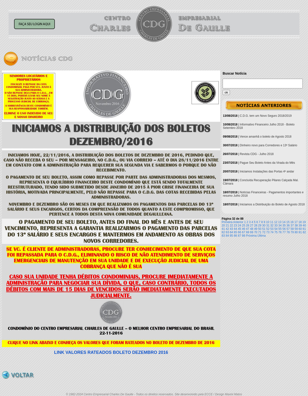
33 (275, 225)
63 (227, 232)
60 (300, 229)
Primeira (227, 222)
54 (275, 229)
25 (243, 225)
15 (288, 222)
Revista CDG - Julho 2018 (257, 154)
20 (223, 225)
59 (296, 229)
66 (239, 232)
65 (235, 232)
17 (296, 222)
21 (227, 225)
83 (223, 235)
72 (263, 232)
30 (263, 225)
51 (263, 229)
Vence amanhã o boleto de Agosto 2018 (266, 136)
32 (271, 225)
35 (284, 225)
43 (231, 229)
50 (259, 229)
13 (279, 222)
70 (255, 232)
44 (235, 229)
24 (239, 225)
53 (271, 229)
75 (275, 232)
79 (292, 232)
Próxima (251, 235)
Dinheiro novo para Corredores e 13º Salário (268, 145)
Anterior (238, 222)
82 (304, 232)
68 (247, 232)
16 (291, 222)
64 (231, 232)
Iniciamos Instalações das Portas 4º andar (267, 171)
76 (280, 232)
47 (247, 229)
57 (288, 229)
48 (251, 229)
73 (267, 232)
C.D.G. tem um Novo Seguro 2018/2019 (266, 115)
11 (271, 222)
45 (239, 229)
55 (280, 229)
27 (251, 225)
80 (296, 232)
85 (231, 235)
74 (271, 232)
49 (255, 229)
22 (231, 225)
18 (300, 222)
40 (304, 225)
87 (239, 235)
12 (275, 222)
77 (284, 232)
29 (259, 225)
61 (304, 229)
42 (227, 229)
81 (300, 232)
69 (251, 232)
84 (227, 235)
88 (243, 235)
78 (288, 232)
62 (223, 232)
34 (280, 225)
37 (292, 225)
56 (284, 229)
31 (267, 225)
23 (235, 225)
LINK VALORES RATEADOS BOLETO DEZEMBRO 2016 (111, 352)
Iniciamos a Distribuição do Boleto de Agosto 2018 (272, 204)
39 (300, 225)
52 (267, 229)
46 (243, 229)
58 (292, 229)
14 (283, 222)
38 (296, 225)
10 (267, 222)
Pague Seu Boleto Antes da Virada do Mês (267, 162)
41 (223, 229)
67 (243, 232)
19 (304, 222)
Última (262, 235)
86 (235, 235)
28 (255, 225)
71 (259, 232)
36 (288, 225)
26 (247, 225)
